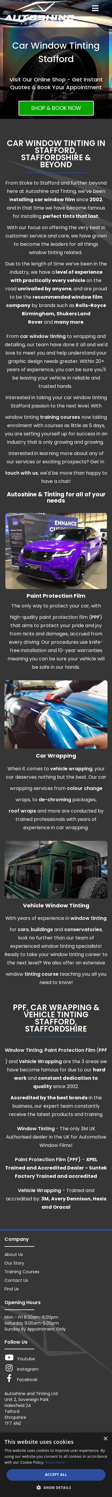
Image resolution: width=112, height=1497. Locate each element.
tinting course (41, 974)
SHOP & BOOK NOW (56, 108)
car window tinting (43, 336)
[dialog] (56, 1465)
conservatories (83, 929)
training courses (59, 417)
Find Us (11, 1289)
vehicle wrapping (71, 768)
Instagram (21, 1368)
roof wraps (22, 810)
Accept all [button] (56, 1474)
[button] (56, 1487)
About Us (13, 1254)
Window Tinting (23, 1050)
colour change (84, 788)
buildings (42, 929)
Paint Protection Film (70, 1050)
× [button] (105, 1439)
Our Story (14, 1263)
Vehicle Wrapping (40, 1061)
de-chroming (55, 799)
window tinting (88, 918)
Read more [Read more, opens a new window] (55, 1462)
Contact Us (16, 1280)
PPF (95, 617)
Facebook (20, 1378)
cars (23, 929)
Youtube (19, 1357)
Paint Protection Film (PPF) (48, 1159)
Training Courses (21, 1272)
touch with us (21, 473)
